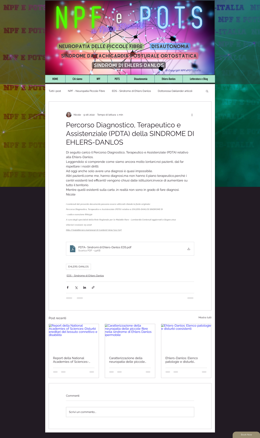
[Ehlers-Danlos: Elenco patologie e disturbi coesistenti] (186, 338)
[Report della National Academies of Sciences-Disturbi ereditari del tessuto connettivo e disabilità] (74, 338)
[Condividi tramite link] (93, 287)
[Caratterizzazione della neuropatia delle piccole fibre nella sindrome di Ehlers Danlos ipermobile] (130, 338)
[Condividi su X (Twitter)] (76, 287)
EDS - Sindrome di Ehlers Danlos (131, 91)
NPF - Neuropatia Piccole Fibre (86, 91)
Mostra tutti (205, 317)
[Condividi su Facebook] (67, 287)
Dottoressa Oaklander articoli (175, 91)
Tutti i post (55, 91)
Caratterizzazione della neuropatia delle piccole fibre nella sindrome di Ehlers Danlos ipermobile (127, 359)
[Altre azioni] (192, 115)
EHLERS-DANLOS (78, 266)
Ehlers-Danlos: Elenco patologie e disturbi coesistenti (181, 359)
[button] (207, 91)
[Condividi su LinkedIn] (84, 287)
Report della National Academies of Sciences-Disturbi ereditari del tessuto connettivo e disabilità (73, 359)
